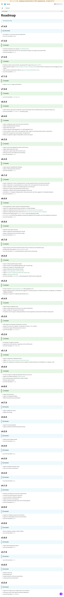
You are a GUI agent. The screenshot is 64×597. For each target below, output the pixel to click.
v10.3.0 (14, 329)
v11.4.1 (18, 111)
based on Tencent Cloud (30, 211)
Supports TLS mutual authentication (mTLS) (30, 70)
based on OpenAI (27, 210)
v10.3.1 (18, 329)
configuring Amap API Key (12, 274)
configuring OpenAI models (22, 249)
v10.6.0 (14, 251)
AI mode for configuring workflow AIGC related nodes (18, 272)
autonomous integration (38, 210)
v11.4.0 (14, 111)
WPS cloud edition (21, 213)
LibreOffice (38, 65)
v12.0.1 (18, 97)
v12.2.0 (14, 52)
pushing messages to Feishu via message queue (25, 66)
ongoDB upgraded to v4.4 (17, 288)
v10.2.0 (18, 345)
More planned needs (7, 20)
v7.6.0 (14, 594)
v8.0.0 (14, 518)
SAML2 (31, 326)
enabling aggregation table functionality (15, 270)
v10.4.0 (14, 276)
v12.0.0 (14, 97)
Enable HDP (9, 84)
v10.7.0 (14, 235)
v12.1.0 (14, 71)
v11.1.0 (14, 193)
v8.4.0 (14, 441)
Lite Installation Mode (24, 48)
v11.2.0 (14, 170)
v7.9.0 (14, 533)
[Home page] (2, 8)
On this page (4, 11)
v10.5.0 (18, 276)
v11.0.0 (14, 217)
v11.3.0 (14, 154)
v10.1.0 (14, 345)
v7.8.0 (14, 547)
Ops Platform (6, 215)
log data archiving (21, 376)
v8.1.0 (14, 502)
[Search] (58, 4)
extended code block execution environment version (18, 360)
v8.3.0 (14, 453)
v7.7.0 (14, 560)
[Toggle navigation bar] (2, 4)
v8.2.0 (14, 480)
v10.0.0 (14, 381)
